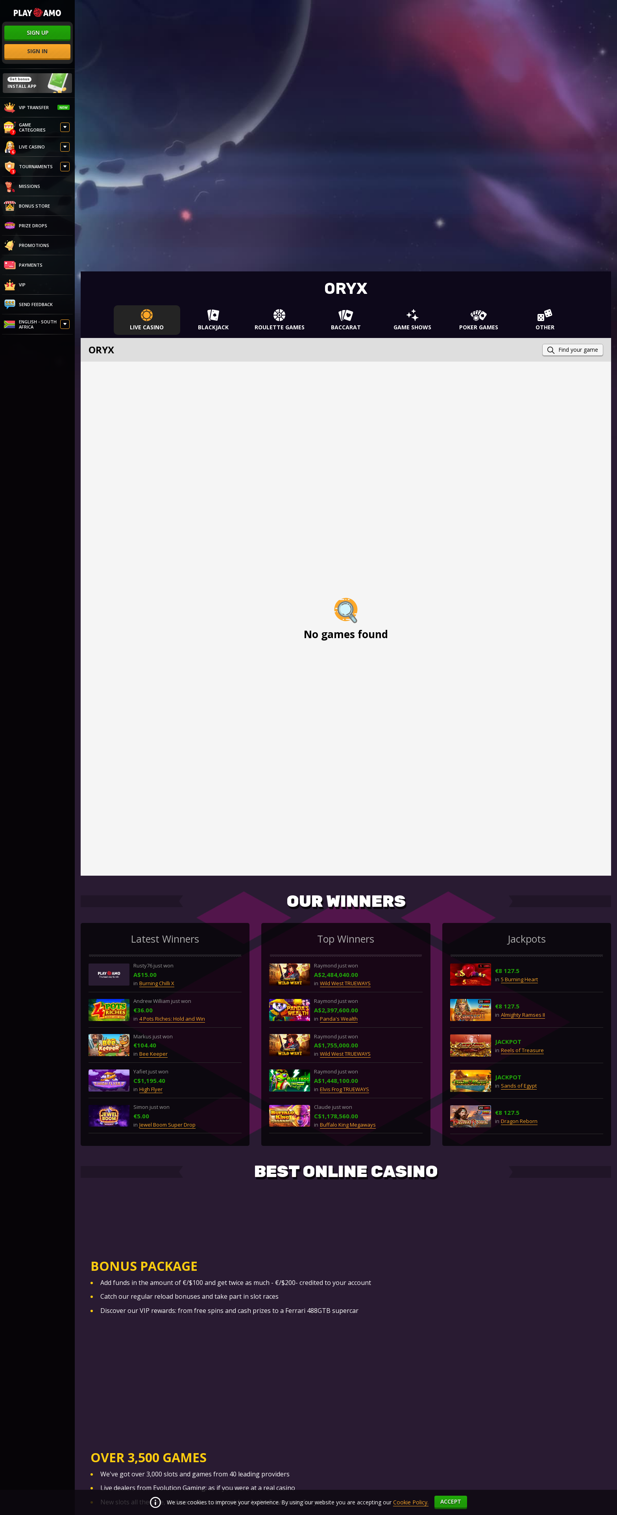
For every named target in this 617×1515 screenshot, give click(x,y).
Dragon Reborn (519, 1121)
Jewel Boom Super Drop (167, 1124)
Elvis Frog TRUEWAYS (344, 1089)
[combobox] (37, 325)
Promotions (26, 245)
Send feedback (28, 304)
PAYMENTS (23, 265)
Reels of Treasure (522, 1050)
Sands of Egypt (519, 1085)
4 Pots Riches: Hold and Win (172, 1018)
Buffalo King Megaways (348, 1124)
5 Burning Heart (519, 979)
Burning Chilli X (156, 983)
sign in (37, 51)
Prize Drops (25, 226)
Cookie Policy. (411, 1502)
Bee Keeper (153, 1053)
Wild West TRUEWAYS (345, 983)
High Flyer (151, 1089)
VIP (15, 285)
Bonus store (27, 206)
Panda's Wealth (339, 1018)
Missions (22, 186)
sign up (37, 32)
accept (450, 1501)
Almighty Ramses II (523, 1014)
